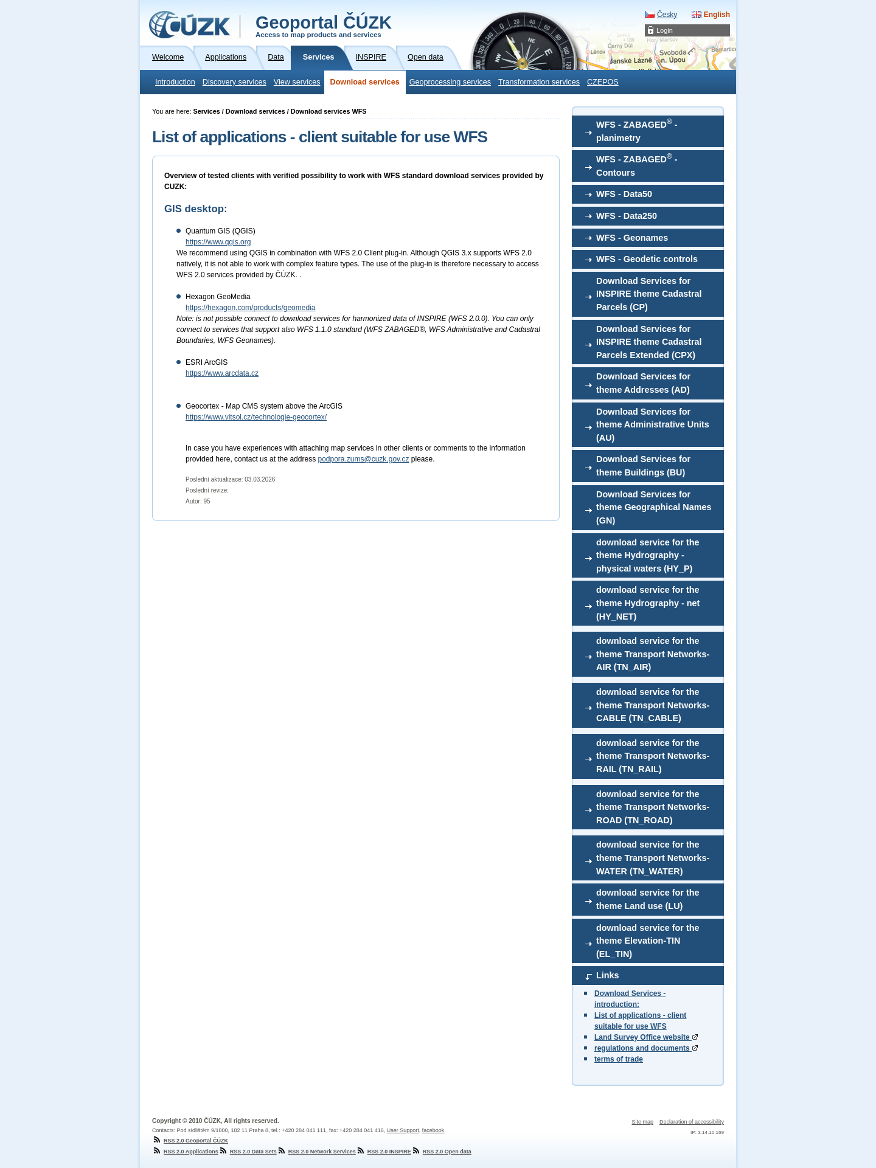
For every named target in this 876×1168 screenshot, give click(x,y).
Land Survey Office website (646, 1037)
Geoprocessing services (450, 82)
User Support (403, 1130)
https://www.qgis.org (218, 242)
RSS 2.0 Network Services (316, 1152)
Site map (642, 1122)
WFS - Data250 (626, 216)
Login (664, 30)
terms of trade (618, 1059)
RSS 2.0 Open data (441, 1152)
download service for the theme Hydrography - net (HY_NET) (648, 603)
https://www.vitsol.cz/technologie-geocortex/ (256, 417)
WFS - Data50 (624, 194)
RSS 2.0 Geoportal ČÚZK (190, 1141)
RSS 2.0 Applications (185, 1152)
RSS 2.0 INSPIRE (383, 1152)
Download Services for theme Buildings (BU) (643, 465)
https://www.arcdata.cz (222, 373)
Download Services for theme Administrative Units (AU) (652, 425)
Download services (365, 82)
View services (297, 82)
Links (607, 975)
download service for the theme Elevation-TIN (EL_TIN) (648, 941)
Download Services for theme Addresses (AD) (643, 383)
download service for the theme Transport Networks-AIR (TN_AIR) (652, 654)
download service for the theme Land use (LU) (648, 899)
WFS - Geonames (632, 238)
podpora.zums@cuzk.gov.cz (363, 459)
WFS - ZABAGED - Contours (637, 165)
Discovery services (234, 82)
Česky (667, 14)
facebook (433, 1130)
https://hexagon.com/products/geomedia (250, 307)
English (717, 14)
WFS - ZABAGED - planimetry (637, 130)
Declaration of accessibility (691, 1122)
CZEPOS (603, 82)
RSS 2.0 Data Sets (247, 1152)
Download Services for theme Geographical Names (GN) (654, 507)
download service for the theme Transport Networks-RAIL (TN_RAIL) (652, 756)
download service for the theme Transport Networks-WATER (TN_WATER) (652, 858)
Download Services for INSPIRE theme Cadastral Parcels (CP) (649, 294)
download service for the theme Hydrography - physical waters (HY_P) (648, 555)
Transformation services (539, 82)
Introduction (175, 82)
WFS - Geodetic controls (647, 259)
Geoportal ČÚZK (323, 25)
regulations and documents (646, 1048)
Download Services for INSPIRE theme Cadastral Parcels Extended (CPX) (649, 342)
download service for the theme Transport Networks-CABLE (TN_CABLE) (652, 705)
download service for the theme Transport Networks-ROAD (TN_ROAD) (652, 807)
